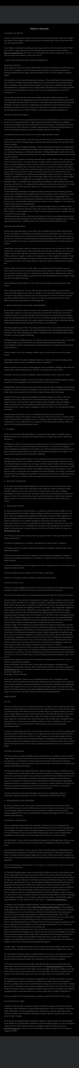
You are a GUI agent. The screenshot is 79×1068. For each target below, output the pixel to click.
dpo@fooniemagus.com (12, 531)
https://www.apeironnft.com (13, 53)
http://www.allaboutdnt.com (57, 899)
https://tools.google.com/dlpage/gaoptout (46, 907)
